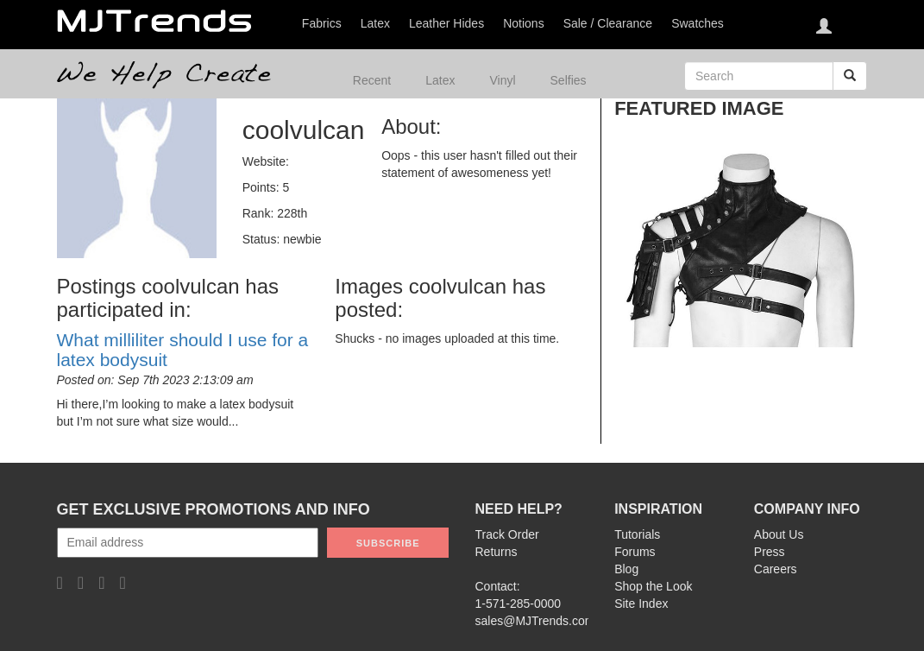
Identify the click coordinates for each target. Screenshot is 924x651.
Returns (496, 552)
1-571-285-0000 (518, 603)
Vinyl (502, 80)
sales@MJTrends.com (535, 621)
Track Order (507, 534)
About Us (779, 534)
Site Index (641, 603)
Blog (626, 569)
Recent (372, 80)
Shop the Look (653, 586)
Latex (440, 80)
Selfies (568, 80)
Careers (775, 569)
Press (769, 552)
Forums (634, 552)
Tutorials (637, 534)
